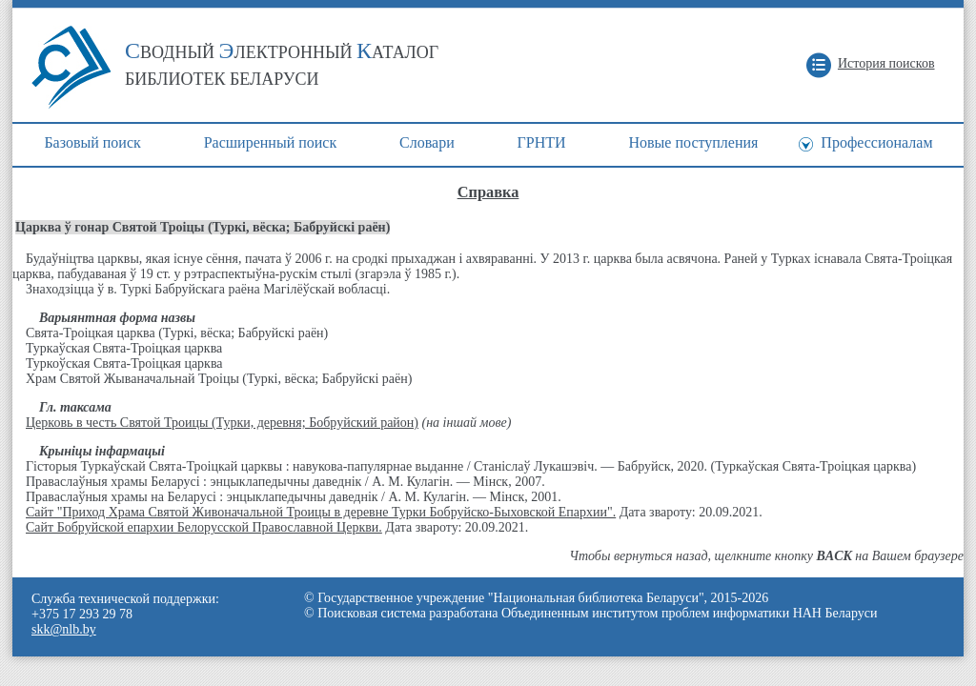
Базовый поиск (92, 142)
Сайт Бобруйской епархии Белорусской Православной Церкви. (204, 527)
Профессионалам (876, 142)
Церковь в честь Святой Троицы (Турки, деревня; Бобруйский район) (222, 422)
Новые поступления (693, 142)
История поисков (886, 63)
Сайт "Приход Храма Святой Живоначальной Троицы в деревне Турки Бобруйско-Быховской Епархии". (321, 512)
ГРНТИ (542, 142)
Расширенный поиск (270, 142)
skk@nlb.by (63, 629)
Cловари (427, 142)
